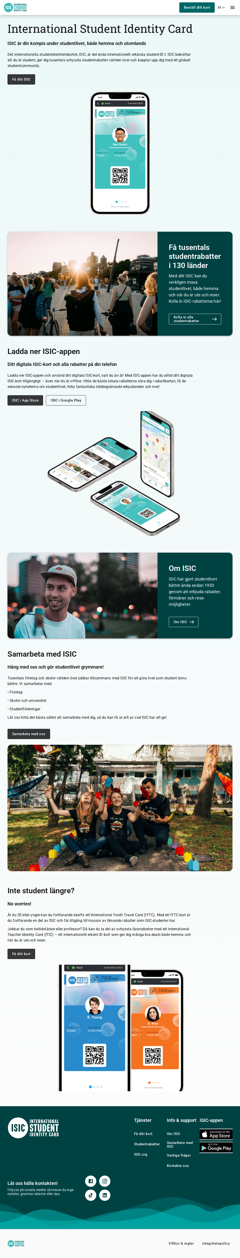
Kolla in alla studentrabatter (195, 319)
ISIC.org (141, 1154)
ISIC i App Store (25, 400)
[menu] (232, 7)
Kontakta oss (178, 1166)
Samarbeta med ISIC (180, 1145)
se (222, 7)
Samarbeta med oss (28, 734)
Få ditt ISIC (21, 79)
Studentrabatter (147, 1144)
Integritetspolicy (216, 1243)
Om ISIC (184, 622)
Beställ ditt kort (197, 7)
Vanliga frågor (179, 1155)
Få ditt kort (21, 954)
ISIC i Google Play (66, 400)
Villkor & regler (181, 1243)
